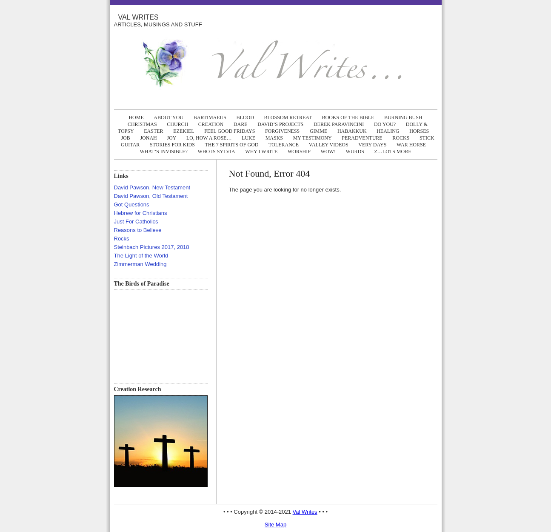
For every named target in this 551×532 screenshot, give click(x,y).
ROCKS (400, 138)
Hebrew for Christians (140, 213)
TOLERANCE (283, 145)
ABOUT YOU (168, 117)
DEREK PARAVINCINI (339, 124)
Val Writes (138, 17)
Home (135, 117)
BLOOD (245, 117)
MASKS (274, 138)
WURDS (355, 151)
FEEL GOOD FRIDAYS (229, 131)
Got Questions (131, 204)
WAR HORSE (411, 145)
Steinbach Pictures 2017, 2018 (151, 247)
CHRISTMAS (142, 124)
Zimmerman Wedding (140, 264)
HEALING (388, 131)
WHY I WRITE (261, 151)
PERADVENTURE (362, 138)
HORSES (419, 131)
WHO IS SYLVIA (216, 151)
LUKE (248, 138)
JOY (171, 138)
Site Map (275, 524)
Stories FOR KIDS (172, 145)
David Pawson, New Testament (152, 187)
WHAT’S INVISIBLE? (164, 151)
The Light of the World (141, 255)
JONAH (148, 138)
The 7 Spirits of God (231, 145)
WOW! (328, 151)
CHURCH (177, 124)
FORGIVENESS (282, 131)
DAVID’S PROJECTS (280, 124)
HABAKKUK (352, 131)
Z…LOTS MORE (392, 151)
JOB (125, 138)
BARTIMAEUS (210, 117)
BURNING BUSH (403, 117)
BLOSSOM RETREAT (288, 117)
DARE (241, 124)
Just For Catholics (136, 221)
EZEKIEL (183, 131)
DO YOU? (385, 124)
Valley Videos (328, 145)
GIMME (318, 131)
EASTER (153, 131)
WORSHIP (299, 151)
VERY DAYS (372, 145)
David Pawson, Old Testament (151, 196)
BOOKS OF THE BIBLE (348, 117)
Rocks (121, 238)
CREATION (210, 124)
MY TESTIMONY (312, 138)
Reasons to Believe (138, 230)
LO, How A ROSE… (208, 138)
